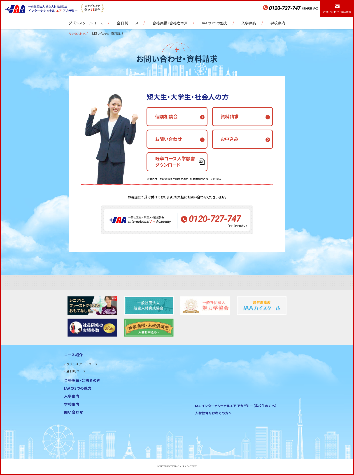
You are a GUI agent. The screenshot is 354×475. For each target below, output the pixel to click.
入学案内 (249, 23)
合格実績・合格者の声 (170, 23)
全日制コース (128, 23)
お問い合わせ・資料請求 (337, 12)
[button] (177, 116)
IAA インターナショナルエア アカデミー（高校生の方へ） (236, 405)
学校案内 (277, 23)
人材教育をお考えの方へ (213, 413)
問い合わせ (73, 412)
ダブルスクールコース (86, 23)
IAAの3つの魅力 (215, 23)
